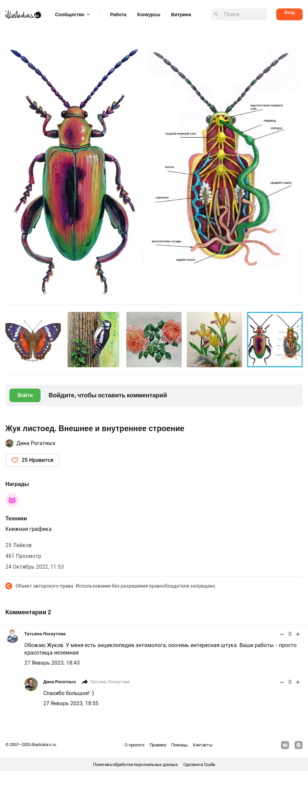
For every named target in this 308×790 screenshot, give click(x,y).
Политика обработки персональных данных (135, 764)
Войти (25, 395)
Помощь (179, 744)
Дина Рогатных (35, 443)
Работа (118, 14)
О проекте (134, 744)
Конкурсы (148, 14)
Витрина (181, 14)
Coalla (209, 764)
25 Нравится (37, 460)
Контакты (202, 744)
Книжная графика (28, 529)
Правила (158, 744)
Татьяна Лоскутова (45, 633)
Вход (289, 12)
